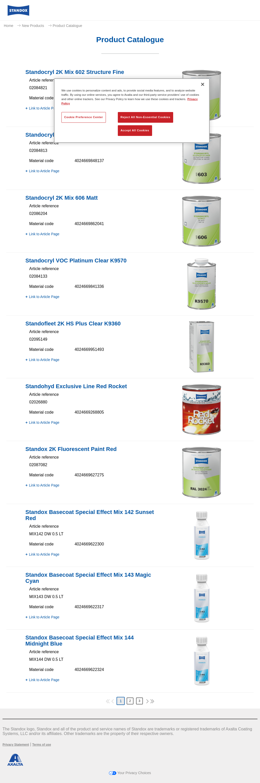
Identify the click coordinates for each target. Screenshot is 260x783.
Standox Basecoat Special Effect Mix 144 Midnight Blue (79, 640)
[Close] (202, 84)
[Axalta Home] (18, 14)
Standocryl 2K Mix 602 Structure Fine (74, 72)
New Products (33, 26)
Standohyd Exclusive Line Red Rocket (76, 386)
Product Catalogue (67, 26)
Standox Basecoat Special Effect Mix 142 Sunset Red (89, 515)
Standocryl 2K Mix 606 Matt (61, 198)
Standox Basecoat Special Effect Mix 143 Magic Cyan (88, 578)
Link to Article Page (44, 108)
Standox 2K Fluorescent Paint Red (71, 449)
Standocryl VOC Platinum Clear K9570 (76, 260)
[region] (132, 110)
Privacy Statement (16, 744)
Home (8, 26)
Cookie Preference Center (83, 117)
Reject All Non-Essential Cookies (145, 117)
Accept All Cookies (135, 130)
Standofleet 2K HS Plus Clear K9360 (73, 323)
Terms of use (41, 744)
